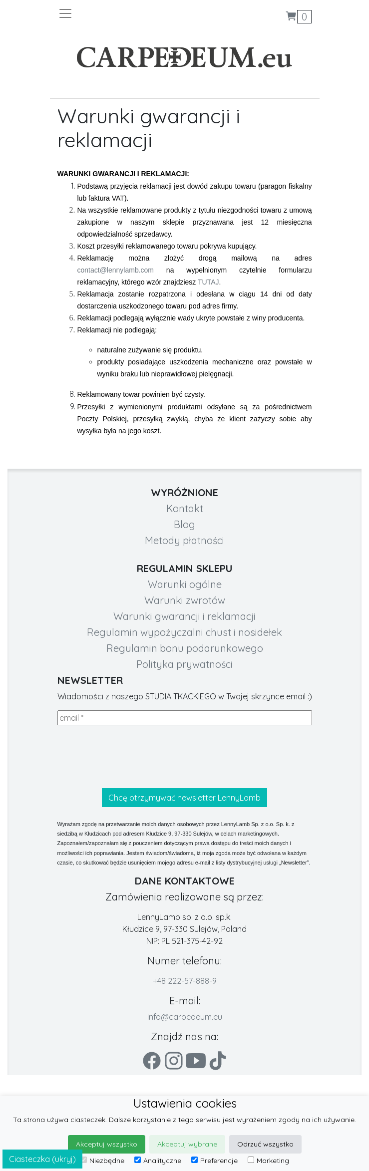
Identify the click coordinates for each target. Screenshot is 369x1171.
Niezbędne (102, 1160)
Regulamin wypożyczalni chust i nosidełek (184, 632)
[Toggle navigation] (121, 13)
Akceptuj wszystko (106, 1144)
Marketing (268, 1160)
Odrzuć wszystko (265, 1144)
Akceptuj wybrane (187, 1144)
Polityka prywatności (184, 664)
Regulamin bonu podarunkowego (184, 648)
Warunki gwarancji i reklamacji (184, 616)
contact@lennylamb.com (115, 270)
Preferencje (214, 1160)
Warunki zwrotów (184, 600)
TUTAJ (208, 282)
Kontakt (184, 508)
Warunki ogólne (185, 584)
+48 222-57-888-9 (185, 981)
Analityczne (157, 1160)
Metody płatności (184, 540)
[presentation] (133, 756)
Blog (184, 524)
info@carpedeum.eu (184, 1017)
